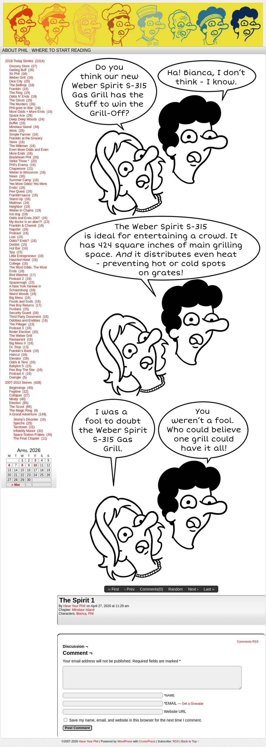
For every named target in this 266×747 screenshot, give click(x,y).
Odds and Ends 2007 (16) (28, 218)
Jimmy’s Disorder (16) (29, 419)
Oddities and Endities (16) (28, 320)
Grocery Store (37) (23, 66)
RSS (176, 741)
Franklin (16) (18, 89)
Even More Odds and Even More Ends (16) (28, 151)
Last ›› (209, 589)
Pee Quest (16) (20, 191)
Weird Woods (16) (22, 294)
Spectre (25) (22, 423)
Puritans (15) (19, 309)
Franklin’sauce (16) (23, 195)
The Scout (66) (20, 407)
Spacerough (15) (21, 282)
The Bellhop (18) (21, 85)
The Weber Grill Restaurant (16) (21, 337)
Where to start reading (61, 50)
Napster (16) (18, 229)
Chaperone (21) (21, 169)
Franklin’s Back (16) (24, 351)
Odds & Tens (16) (22, 362)
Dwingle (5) (18, 377)
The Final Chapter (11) (30, 438)
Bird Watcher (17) (22, 275)
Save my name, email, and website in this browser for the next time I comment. (135, 720)
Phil (91, 613)
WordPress (125, 741)
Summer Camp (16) (24, 180)
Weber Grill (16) (21, 77)
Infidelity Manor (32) (28, 431)
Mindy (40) (17, 399)
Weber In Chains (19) (25, 210)
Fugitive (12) (18, 391)
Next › (193, 589)
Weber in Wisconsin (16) (27, 172)
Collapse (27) (19, 395)
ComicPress (147, 741)
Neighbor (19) (19, 207)
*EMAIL (184, 703)
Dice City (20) (19, 81)
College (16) (18, 263)
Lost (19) (16, 237)
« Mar (15, 485)
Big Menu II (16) (21, 343)
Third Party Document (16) (29, 317)
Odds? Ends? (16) (23, 241)
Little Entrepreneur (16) (26, 256)
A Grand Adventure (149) (27, 414)
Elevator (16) (19, 358)
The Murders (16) (22, 104)
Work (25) (16, 131)
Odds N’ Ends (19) (23, 96)
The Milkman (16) (22, 146)
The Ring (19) (19, 93)
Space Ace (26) (20, 115)
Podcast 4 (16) (20, 374)
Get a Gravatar (192, 704)
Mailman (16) (19, 203)
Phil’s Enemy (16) (22, 165)
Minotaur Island (83, 610)
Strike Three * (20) (23, 161)
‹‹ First (113, 589)
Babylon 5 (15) (20, 366)
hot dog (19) (18, 214)
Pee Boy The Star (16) (26, 370)
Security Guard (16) (24, 313)
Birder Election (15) (23, 332)
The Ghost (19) (20, 100)
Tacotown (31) (24, 427)
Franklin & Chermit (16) (26, 225)
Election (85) (18, 403)
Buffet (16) (17, 123)
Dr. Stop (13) (18, 347)
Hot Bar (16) (18, 248)
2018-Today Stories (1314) (25, 61)
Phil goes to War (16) (25, 108)
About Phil (15, 50)
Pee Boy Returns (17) (25, 305)
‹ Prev (129, 589)
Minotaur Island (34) (24, 127)
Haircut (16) (18, 355)
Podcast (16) (18, 233)
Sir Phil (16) (18, 74)
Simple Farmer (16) (23, 134)
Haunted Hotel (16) (23, 260)
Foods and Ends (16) (24, 301)
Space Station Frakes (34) (32, 435)
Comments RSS (247, 641)
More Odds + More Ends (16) (30, 112)
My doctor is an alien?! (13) (29, 222)
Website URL (175, 711)
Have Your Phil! (74, 606)
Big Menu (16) (20, 298)
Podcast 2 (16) (20, 279)
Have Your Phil (133, 25)
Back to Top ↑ (190, 741)
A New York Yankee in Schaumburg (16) (25, 288)
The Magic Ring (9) (23, 410)
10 (35, 465)
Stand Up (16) (19, 199)
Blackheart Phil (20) (24, 157)
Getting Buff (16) (21, 70)
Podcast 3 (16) (20, 328)
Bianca (81, 613)
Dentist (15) (18, 244)
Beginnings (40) (21, 388)
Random (175, 589)
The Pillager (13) (21, 324)
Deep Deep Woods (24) (26, 119)
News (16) (17, 176)
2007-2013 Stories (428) (23, 382)
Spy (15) (16, 252)
